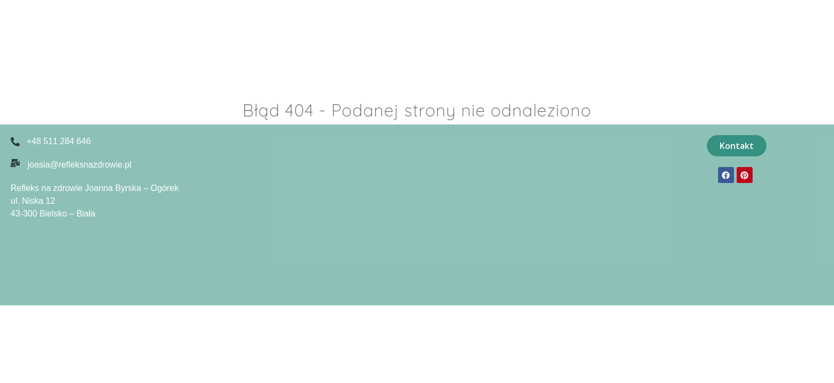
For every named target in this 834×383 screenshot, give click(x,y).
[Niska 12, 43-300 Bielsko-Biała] (422, 215)
